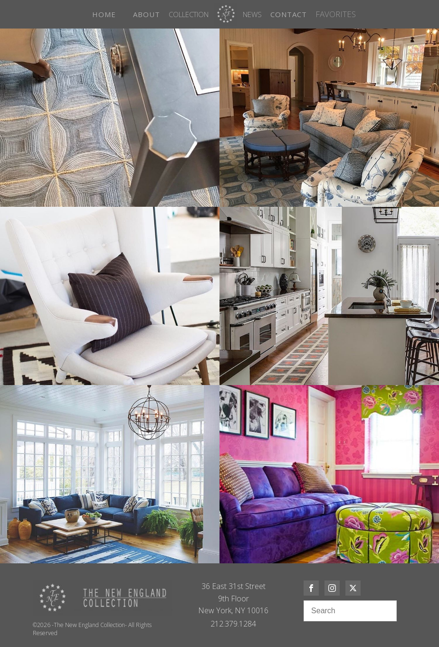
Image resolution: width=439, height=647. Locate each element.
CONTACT (288, 14)
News (252, 14)
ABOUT (146, 14)
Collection (189, 14)
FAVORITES (335, 14)
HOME (104, 14)
